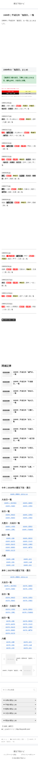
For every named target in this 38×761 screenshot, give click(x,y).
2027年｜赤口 (28, 648)
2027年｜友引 (28, 642)
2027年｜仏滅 (28, 645)
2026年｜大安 (10, 565)
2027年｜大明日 (27, 589)
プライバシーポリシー (28, 754)
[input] (19, 690)
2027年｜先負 (10, 645)
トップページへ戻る (10, 754)
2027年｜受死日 (27, 609)
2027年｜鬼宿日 (27, 586)
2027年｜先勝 (10, 642)
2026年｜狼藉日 (10, 547)
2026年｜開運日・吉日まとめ (19, 494)
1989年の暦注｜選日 (8, 320)
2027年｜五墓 (10, 621)
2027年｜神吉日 (10, 597)
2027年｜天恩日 (27, 597)
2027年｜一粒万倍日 (10, 586)
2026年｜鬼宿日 (27, 503)
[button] (34, 690)
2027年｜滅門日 (27, 630)
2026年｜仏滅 (28, 562)
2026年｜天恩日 (27, 514)
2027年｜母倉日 (10, 600)
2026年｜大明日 (27, 506)
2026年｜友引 (28, 559)
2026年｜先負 (10, 562)
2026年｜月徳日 (27, 518)
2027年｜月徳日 (27, 600)
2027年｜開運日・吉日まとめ (19, 577)
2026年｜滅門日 (27, 547)
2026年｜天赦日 (10, 506)
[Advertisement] (19, 46)
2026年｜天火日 (27, 541)
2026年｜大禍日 (27, 544)
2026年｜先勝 (10, 559)
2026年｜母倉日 (10, 518)
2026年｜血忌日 (10, 541)
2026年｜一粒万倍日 (10, 503)
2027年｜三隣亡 (10, 612)
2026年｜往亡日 (10, 550)
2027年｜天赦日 (10, 589)
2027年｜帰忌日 (27, 621)
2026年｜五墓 (10, 538)
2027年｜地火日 (10, 627)
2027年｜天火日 (27, 624)
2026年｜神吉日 (10, 514)
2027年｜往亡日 (10, 633)
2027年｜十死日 (10, 609)
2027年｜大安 (10, 648)
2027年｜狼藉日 (10, 630)
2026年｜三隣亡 (10, 529)
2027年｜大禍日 (27, 627)
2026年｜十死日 (10, 526)
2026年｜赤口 (28, 565)
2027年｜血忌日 (10, 624)
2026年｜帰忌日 (27, 538)
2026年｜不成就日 (27, 529)
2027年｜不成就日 (27, 612)
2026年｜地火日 (10, 544)
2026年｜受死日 (27, 526)
